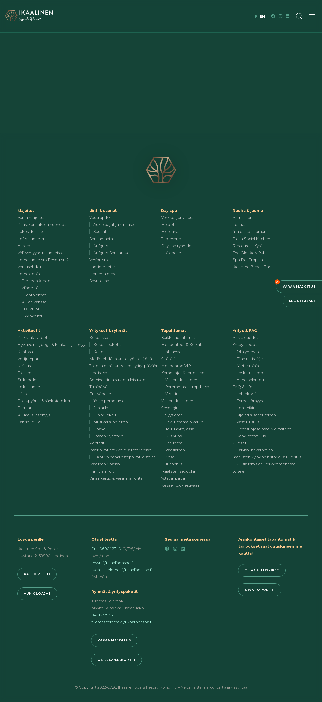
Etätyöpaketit (102, 393)
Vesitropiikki (100, 217)
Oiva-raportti (260, 590)
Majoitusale (302, 301)
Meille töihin (248, 365)
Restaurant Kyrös (248, 245)
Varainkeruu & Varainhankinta (116, 478)
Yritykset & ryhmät (108, 330)
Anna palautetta (252, 379)
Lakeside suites (32, 231)
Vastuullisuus (248, 422)
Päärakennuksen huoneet (42, 224)
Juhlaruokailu (105, 415)
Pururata (26, 407)
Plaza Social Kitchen (251, 238)
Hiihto (23, 393)
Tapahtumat (173, 330)
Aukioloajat (37, 593)
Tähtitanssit (171, 351)
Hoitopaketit (173, 252)
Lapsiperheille (102, 266)
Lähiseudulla (29, 422)
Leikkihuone (29, 386)
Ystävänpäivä (173, 478)
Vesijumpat (28, 358)
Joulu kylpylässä (179, 429)
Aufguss (100, 245)
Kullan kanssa (34, 302)
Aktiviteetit (29, 330)
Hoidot (167, 224)
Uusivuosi (173, 436)
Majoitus (26, 210)
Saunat (99, 231)
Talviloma (173, 443)
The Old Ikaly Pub (249, 252)
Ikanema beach (104, 273)
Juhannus (173, 464)
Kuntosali (26, 351)
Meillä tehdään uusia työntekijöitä (120, 358)
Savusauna (99, 280)
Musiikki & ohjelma (110, 422)
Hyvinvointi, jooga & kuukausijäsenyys (52, 344)
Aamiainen (242, 217)
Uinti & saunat (103, 210)
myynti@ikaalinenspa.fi (112, 562)
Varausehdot (29, 266)
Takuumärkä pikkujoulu (187, 422)
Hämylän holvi (102, 471)
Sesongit (169, 407)
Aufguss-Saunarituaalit (114, 252)
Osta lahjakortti (116, 660)
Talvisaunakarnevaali (255, 450)
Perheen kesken (37, 280)
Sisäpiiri (168, 358)
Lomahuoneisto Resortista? (43, 259)
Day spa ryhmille (176, 245)
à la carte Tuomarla (251, 231)
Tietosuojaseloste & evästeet (264, 429)
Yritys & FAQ (245, 330)
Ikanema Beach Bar (251, 266)
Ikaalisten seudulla (178, 471)
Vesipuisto (98, 259)
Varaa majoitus (299, 286)
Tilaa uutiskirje (250, 358)
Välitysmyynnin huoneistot (41, 252)
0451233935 (102, 615)
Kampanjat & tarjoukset (183, 372)
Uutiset (239, 443)
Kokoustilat (103, 351)
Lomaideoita (30, 273)
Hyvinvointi (32, 316)
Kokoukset (99, 337)
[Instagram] (280, 16)
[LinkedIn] (287, 16)
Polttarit (96, 443)
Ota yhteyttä (248, 351)
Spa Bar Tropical (248, 259)
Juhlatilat (101, 407)
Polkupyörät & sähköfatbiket (44, 400)
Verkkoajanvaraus (177, 217)
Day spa (169, 210)
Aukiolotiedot (245, 337)
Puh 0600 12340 (106, 548)
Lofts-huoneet (31, 238)
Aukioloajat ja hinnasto (114, 224)
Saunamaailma (103, 238)
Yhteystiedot (245, 344)
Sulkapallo (27, 379)
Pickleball (26, 372)
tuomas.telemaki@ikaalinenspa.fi (121, 569)
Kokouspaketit (107, 344)
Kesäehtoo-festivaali (180, 485)
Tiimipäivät (99, 386)
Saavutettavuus (251, 436)
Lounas (239, 224)
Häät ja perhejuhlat (107, 400)
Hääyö (99, 429)
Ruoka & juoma (248, 210)
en (262, 16)
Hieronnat (170, 231)
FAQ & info (242, 386)
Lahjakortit (247, 393)
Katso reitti (37, 574)
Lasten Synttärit (108, 436)
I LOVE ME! (32, 309)
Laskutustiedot (251, 372)
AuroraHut (27, 245)
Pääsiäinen (175, 450)
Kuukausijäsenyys (34, 415)
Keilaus (24, 365)
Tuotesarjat (172, 238)
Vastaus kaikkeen (181, 379)
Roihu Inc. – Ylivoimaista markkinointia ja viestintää (203, 687)
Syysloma (174, 415)
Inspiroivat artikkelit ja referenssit (120, 450)
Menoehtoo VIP (176, 365)
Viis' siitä (172, 393)
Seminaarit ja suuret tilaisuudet (118, 379)
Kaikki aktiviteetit (34, 337)
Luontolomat (34, 294)
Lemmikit (245, 407)
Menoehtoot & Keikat (181, 344)
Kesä (169, 457)
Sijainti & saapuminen (256, 415)
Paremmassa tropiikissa (187, 386)
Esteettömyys (250, 400)
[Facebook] (273, 16)
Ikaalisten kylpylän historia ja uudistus (267, 457)
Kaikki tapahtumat (178, 337)
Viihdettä (30, 287)
